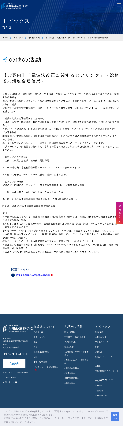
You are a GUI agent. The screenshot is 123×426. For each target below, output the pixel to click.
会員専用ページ (102, 395)
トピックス (18, 38)
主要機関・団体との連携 (74, 337)
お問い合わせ (10, 382)
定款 (35, 357)
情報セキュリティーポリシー (15, 372)
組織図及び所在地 (41, 352)
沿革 (35, 342)
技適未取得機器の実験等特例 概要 (33, 275)
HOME (5, 38)
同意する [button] (115, 417)
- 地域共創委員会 (71, 368)
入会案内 (14, 363)
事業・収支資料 (40, 362)
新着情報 (99, 332)
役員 (35, 347)
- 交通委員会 (69, 373)
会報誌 (98, 366)
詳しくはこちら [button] (28, 422)
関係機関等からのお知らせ (106, 371)
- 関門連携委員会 (71, 378)
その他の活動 (34, 38)
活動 (97, 347)
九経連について (44, 326)
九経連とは (38, 332)
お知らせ (99, 352)
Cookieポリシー (9, 377)
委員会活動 (69, 347)
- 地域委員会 (69, 383)
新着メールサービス (103, 357)
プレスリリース (102, 342)
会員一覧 (99, 385)
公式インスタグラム (119, 213)
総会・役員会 (70, 332)
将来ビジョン (39, 337)
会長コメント (101, 337)
